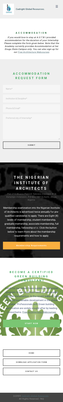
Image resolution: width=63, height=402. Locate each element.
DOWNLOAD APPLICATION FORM (31, 362)
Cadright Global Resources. (30, 9)
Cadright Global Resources (35, 396)
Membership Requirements (31, 246)
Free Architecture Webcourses (33, 52)
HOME (31, 353)
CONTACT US (31, 371)
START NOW (31, 323)
